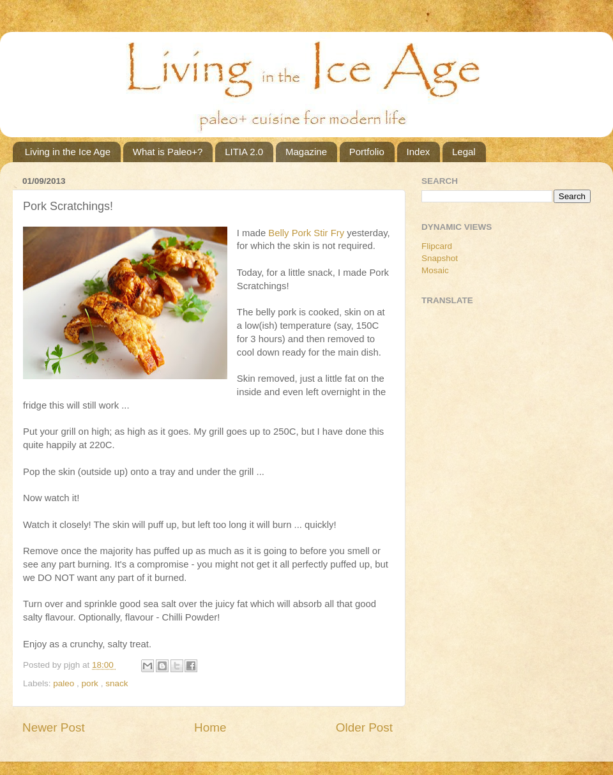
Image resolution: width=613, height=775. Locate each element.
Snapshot (439, 258)
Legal (464, 151)
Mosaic (435, 270)
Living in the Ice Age (67, 151)
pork (91, 683)
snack (116, 683)
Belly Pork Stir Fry (306, 233)
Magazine (306, 151)
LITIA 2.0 (244, 151)
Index (418, 151)
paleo (65, 683)
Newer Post (53, 727)
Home (210, 727)
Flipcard (436, 246)
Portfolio (366, 151)
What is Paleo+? (168, 151)
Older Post (364, 727)
